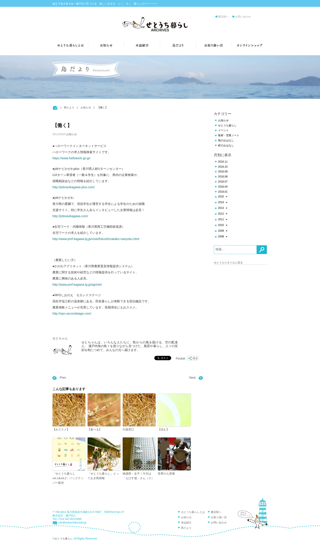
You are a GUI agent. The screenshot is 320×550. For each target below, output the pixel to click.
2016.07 (223, 181)
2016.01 (223, 191)
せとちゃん (60, 338)
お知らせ (86, 107)
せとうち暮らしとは (193, 512)
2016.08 (223, 176)
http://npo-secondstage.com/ (71, 313)
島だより (69, 107)
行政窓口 (128, 429)
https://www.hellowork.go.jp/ (71, 158)
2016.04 (223, 186)
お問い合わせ (243, 16)
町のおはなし (226, 145)
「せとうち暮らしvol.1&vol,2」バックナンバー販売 (68, 478)
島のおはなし (226, 140)
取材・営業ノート (228, 135)
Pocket (180, 358)
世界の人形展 (166, 473)
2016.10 (223, 166)
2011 (223, 220)
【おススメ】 (61, 429)
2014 (223, 202)
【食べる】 (95, 429)
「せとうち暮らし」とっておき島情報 (103, 476)
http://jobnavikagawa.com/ (70, 216)
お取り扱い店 (219, 517)
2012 (223, 214)
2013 (223, 208)
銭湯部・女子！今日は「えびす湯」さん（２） (138, 476)
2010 (223, 225)
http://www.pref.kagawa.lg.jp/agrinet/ (77, 284)
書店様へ (223, 16)
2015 (223, 197)
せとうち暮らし (227, 125)
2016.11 (223, 161)
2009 (223, 231)
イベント (223, 130)
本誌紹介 (186, 522)
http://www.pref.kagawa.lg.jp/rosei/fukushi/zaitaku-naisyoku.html (95, 239)
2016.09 (223, 171)
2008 (223, 237)
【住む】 (163, 429)
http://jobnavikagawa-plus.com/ (73, 187)
